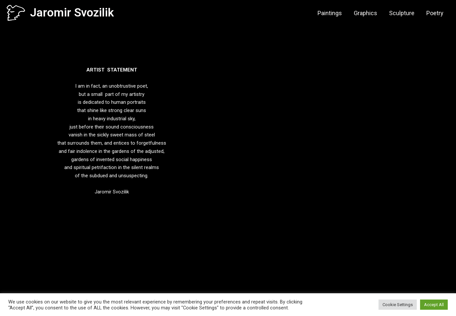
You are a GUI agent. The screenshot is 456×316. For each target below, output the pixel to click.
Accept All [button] (434, 304)
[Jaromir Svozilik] (16, 12)
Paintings (330, 13)
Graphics (365, 13)
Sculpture (401, 13)
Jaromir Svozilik (72, 12)
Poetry (434, 13)
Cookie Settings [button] (397, 304)
